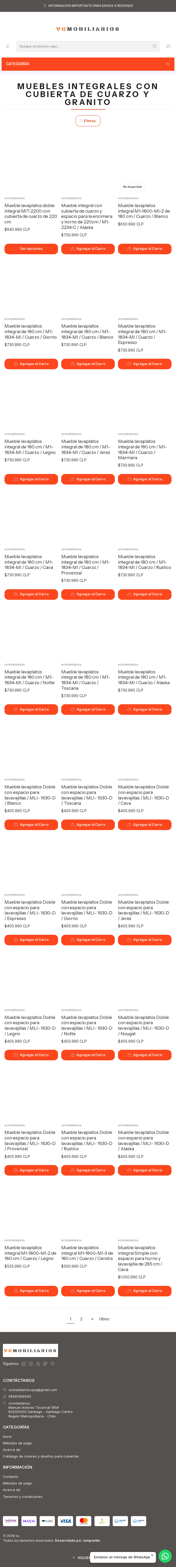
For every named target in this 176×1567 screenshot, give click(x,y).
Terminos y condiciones (22, 1496)
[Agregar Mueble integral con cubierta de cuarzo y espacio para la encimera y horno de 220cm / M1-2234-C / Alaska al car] (88, 249)
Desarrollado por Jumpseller (77, 1540)
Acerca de (11, 1450)
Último (104, 1319)
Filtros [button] (88, 121)
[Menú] (7, 46)
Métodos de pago (17, 1443)
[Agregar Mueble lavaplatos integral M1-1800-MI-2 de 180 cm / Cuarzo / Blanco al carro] (145, 249)
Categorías (88, 64)
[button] (88, 1558)
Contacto (10, 1476)
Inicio (7, 1436)
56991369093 (17, 1396)
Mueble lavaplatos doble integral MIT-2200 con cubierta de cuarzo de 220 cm (30, 213)
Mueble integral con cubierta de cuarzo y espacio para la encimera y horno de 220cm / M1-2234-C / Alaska (86, 216)
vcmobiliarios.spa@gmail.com (30, 1390)
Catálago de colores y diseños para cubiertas (41, 1456)
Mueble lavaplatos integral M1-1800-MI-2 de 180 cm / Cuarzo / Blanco (144, 211)
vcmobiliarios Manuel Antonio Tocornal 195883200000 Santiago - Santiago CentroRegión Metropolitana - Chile (38, 1409)
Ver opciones (31, 249)
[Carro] (168, 46)
